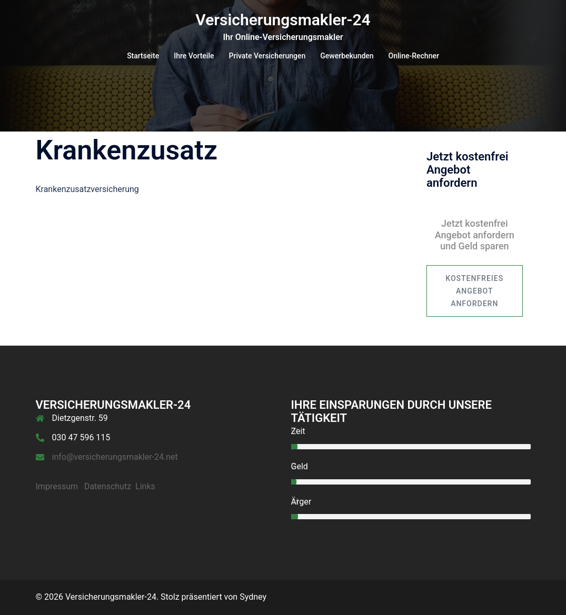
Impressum (57, 486)
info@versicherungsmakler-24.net (115, 457)
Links (145, 486)
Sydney (253, 597)
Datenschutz (107, 486)
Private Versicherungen (267, 56)
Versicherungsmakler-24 (282, 20)
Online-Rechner (414, 56)
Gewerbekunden (346, 56)
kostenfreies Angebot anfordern (474, 291)
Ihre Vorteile (194, 56)
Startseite (143, 56)
